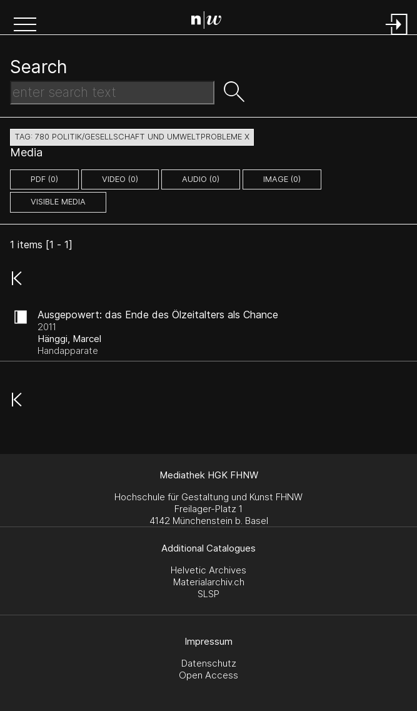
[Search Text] (112, 92)
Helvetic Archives (208, 570)
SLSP (208, 594)
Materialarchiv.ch (208, 582)
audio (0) (200, 179)
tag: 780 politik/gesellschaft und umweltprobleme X (131, 136)
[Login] (397, 36)
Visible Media (58, 201)
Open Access (208, 675)
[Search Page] (211, 22)
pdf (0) (44, 179)
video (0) (120, 179)
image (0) (282, 179)
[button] (25, 25)
